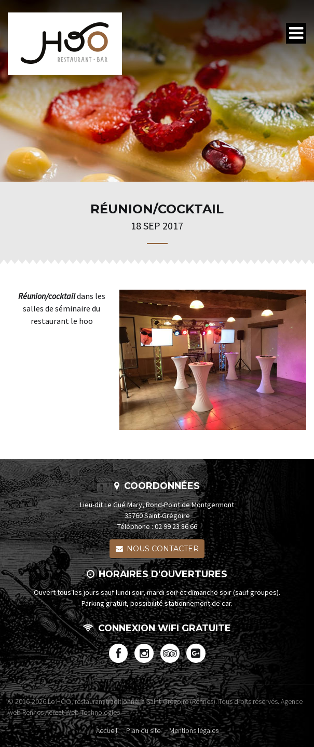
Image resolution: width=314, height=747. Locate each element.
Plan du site (143, 730)
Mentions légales (194, 730)
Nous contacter (157, 548)
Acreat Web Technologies (82, 712)
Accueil (106, 730)
